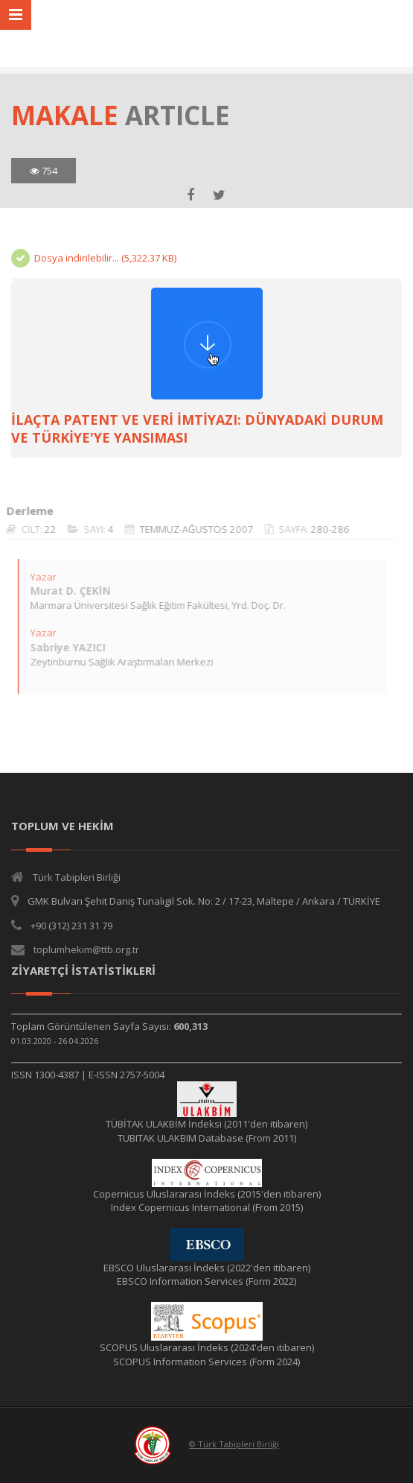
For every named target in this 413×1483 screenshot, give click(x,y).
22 (45, 529)
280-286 (324, 529)
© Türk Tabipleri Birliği (234, 1443)
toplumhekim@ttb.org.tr (86, 949)
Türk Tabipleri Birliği (77, 877)
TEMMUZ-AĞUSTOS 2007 (191, 529)
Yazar (38, 577)
